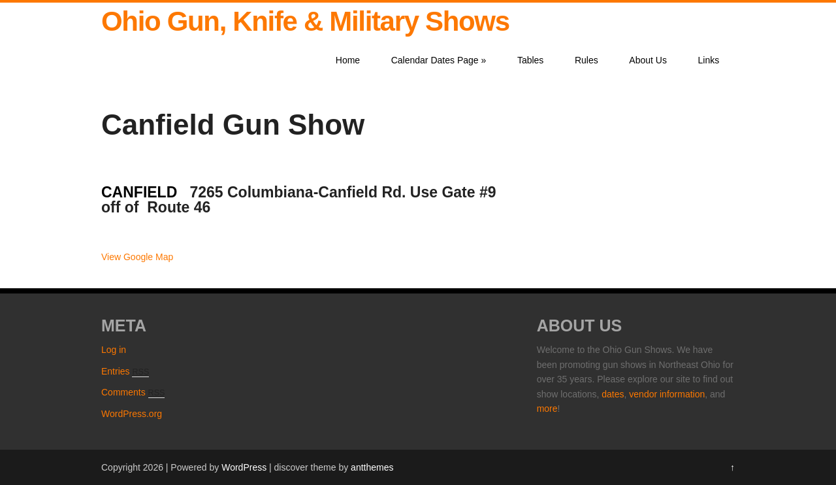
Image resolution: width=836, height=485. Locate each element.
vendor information (667, 394)
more (547, 408)
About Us (648, 60)
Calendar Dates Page (439, 60)
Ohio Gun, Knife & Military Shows (305, 21)
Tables (530, 60)
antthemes (372, 467)
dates (613, 394)
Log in (113, 349)
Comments (133, 392)
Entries (125, 371)
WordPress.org (131, 414)
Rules (586, 60)
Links (709, 60)
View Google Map (137, 257)
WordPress (243, 467)
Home (348, 60)
